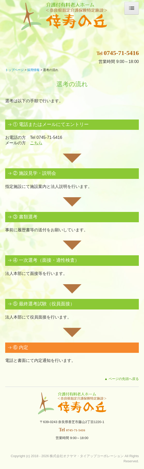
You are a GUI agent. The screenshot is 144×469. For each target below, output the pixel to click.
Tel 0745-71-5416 (46, 137)
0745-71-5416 (121, 53)
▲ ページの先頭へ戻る (121, 379)
